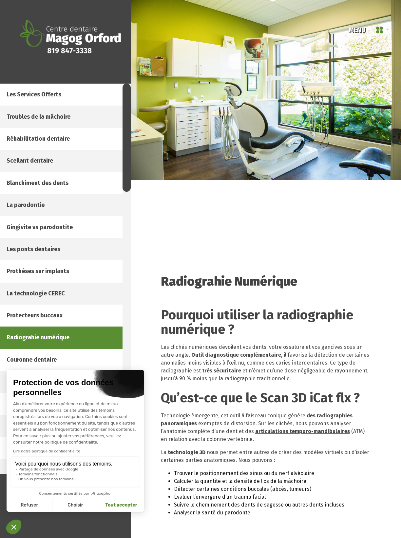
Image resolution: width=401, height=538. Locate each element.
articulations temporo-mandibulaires (302, 431)
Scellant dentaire (42, 198)
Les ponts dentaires (46, 329)
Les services (47, 100)
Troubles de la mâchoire (52, 133)
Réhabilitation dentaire (51, 165)
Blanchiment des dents (51, 231)
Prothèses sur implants (51, 362)
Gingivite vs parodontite (52, 296)
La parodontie (37, 264)
